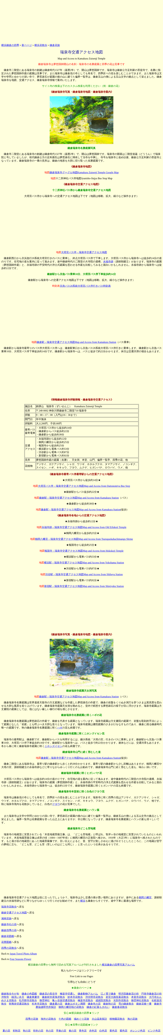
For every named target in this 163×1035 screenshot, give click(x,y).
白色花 (103, 1030)
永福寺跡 (108, 261)
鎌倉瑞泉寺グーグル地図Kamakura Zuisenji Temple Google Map (84, 172)
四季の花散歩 (9, 948)
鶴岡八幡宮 (145, 897)
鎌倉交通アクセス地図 (14, 912)
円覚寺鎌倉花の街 (151, 993)
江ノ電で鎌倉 (108, 993)
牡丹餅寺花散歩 (28, 1000)
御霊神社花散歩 (140, 1000)
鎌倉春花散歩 (119, 1007)
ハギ (59, 727)
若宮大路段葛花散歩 (117, 997)
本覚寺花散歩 (138, 997)
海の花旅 (132, 1018)
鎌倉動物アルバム (88, 993)
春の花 (72, 1030)
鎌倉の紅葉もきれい (98, 1007)
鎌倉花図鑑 (7, 936)
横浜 (82, 900)
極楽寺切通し (67, 993)
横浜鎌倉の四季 (10, 45)
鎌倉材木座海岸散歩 (53, 997)
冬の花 (49, 1030)
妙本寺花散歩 (75, 997)
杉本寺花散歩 (39, 1003)
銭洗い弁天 (17, 997)
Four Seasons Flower (20, 959)
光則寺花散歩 (121, 1000)
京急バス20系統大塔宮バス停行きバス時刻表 (85, 286)
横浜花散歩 (40, 45)
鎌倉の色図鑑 (29, 993)
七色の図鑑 (65, 1018)
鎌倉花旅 (55, 45)
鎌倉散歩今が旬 (10, 993)
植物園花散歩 (117, 1018)
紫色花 (123, 1030)
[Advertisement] (81, 21)
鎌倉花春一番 (144, 1003)
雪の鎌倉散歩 (126, 1003)
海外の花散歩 (48, 1018)
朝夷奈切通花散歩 (19, 1003)
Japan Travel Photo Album (23, 953)
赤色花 (93, 1030)
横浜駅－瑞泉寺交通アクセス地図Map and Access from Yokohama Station (84, 562)
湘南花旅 (6, 918)
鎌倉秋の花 (109, 1003)
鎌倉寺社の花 (9, 924)
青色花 (83, 1030)
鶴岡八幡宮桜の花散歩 (71, 1007)
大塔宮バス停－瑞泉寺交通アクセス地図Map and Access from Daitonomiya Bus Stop (84, 486)
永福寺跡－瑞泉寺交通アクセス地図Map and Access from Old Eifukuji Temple (84, 527)
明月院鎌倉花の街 (128, 993)
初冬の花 (38, 1030)
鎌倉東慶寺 (33, 997)
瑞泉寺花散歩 (9, 906)
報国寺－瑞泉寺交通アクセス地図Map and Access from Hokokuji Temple (84, 550)
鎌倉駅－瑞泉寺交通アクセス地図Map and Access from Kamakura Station (76, 342)
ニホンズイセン (53, 746)
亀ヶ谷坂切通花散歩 (63, 1000)
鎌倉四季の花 (9, 930)
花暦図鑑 (6, 942)
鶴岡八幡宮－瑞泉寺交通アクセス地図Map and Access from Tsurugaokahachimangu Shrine (84, 539)
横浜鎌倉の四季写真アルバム (118, 964)
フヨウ (56, 804)
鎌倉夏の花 (56, 1003)
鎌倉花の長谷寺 (48, 993)
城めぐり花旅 (81, 1018)
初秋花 (16, 1030)
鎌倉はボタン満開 (75, 1003)
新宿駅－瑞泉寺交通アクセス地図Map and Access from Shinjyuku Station (84, 586)
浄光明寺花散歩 (94, 997)
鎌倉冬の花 (94, 1003)
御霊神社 (44, 1000)
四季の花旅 (31, 1018)
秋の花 (27, 1030)
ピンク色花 (154, 1030)
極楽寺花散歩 (85, 1000)
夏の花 (6, 1030)
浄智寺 (5, 997)
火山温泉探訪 (99, 1018)
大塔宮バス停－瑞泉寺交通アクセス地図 (84, 252)
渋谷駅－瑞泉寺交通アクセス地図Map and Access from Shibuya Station (84, 574)
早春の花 (61, 1030)
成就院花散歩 (103, 1000)
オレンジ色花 (137, 1030)
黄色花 (113, 1030)
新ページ (27, 45)
